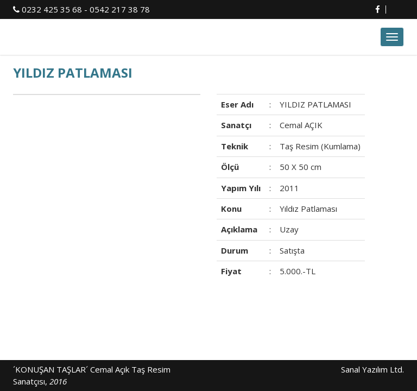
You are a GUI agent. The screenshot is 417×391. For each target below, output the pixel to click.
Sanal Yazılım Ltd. (371, 369)
